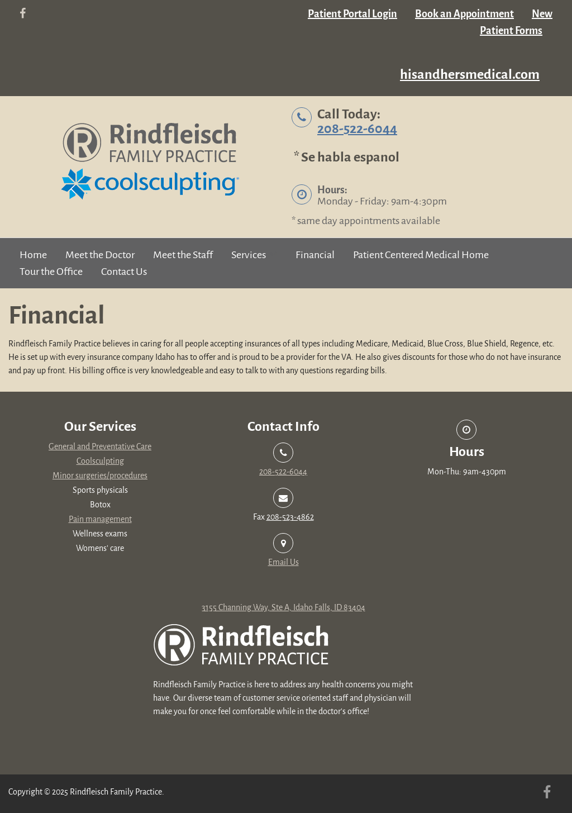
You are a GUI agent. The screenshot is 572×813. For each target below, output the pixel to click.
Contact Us (124, 271)
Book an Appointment (464, 14)
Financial (315, 255)
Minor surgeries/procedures (100, 475)
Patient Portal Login (352, 14)
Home (33, 255)
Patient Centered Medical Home (421, 255)
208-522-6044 (357, 128)
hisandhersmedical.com (470, 74)
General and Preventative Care (100, 446)
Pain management (100, 519)
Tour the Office (51, 271)
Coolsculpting (100, 461)
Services (248, 255)
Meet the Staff (183, 255)
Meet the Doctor (100, 255)
